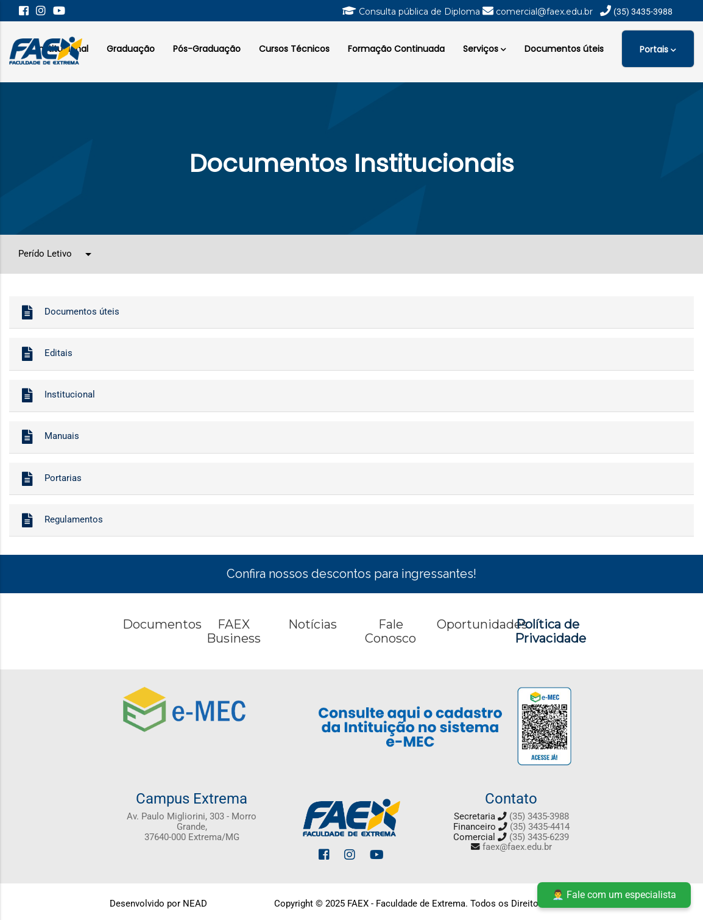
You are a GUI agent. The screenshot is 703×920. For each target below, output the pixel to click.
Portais (658, 48)
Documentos (162, 624)
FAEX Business (234, 631)
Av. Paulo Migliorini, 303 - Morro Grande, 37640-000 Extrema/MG (191, 826)
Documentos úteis (564, 49)
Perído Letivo (57, 254)
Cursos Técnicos (294, 49)
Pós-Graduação (207, 49)
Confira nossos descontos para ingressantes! (351, 573)
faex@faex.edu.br (517, 847)
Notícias (312, 624)
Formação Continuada (396, 49)
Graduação (131, 49)
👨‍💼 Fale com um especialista (614, 894)
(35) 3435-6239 (539, 837)
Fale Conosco (390, 631)
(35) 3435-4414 (540, 827)
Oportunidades (482, 624)
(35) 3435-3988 (539, 816)
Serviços (484, 48)
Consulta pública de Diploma (420, 11)
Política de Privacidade (550, 631)
